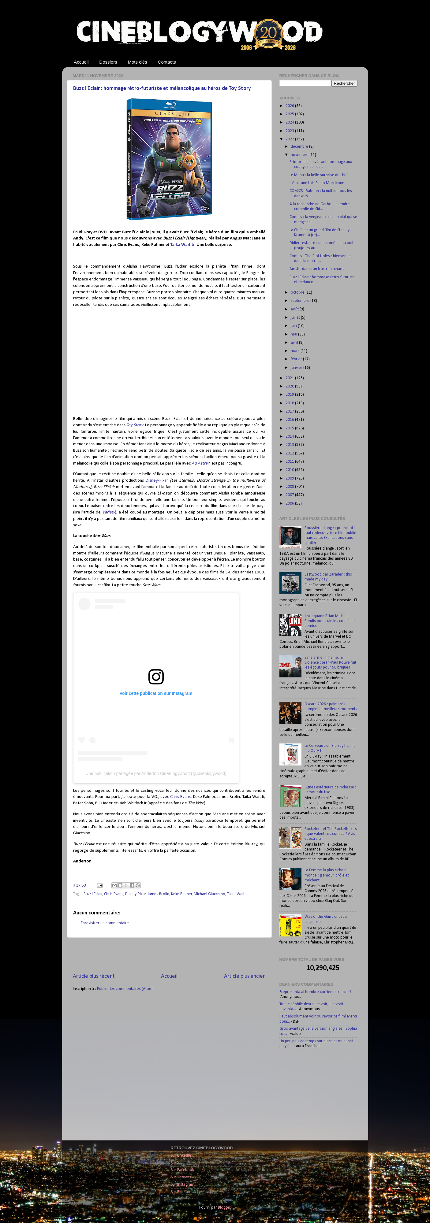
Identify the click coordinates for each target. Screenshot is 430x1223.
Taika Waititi (182, 245)
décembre (300, 147)
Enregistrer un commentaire (105, 923)
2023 (290, 131)
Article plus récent (94, 976)
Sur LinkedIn (181, 1156)
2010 (290, 470)
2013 (290, 445)
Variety (108, 512)
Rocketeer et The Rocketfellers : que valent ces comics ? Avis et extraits (331, 834)
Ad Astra (200, 463)
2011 (290, 462)
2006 (290, 504)
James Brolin (158, 894)
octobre (298, 293)
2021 (290, 378)
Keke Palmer (181, 894)
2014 (290, 437)
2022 (290, 139)
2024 (290, 122)
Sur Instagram (182, 1185)
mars (296, 351)
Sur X (175, 1163)
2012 (290, 453)
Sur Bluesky (180, 1192)
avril (295, 343)
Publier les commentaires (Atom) (125, 989)
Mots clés (137, 62)
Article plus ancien (245, 976)
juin (294, 326)
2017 (290, 411)
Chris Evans (180, 797)
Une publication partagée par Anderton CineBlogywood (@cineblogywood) (155, 773)
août (295, 309)
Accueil (81, 62)
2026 (290, 106)
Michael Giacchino (209, 894)
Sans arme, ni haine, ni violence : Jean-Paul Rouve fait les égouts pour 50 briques (330, 662)
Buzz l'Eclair (93, 894)
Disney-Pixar (158, 480)
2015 (290, 428)
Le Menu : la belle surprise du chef (319, 175)
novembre (300, 155)
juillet (296, 318)
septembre (300, 301)
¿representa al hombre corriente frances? (315, 992)
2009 (290, 478)
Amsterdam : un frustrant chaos (317, 269)
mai (294, 334)
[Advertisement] (169, 955)
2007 (290, 495)
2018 (290, 403)
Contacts (167, 62)
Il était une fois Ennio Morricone (317, 183)
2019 (290, 395)
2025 (290, 114)
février (297, 359)
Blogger (224, 1208)
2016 (290, 420)
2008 (290, 487)
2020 (290, 386)
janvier (297, 368)
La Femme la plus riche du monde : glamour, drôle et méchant (327, 875)
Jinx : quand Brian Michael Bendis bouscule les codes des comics (331, 621)
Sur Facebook (182, 1170)
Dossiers (108, 62)
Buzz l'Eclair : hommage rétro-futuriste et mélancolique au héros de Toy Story (162, 88)
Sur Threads (181, 1177)
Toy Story (134, 425)
